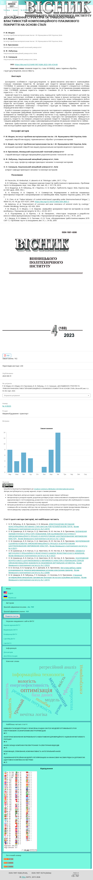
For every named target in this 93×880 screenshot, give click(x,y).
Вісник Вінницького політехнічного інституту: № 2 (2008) (44, 571)
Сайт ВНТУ (7, 643)
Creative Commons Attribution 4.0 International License (54, 489)
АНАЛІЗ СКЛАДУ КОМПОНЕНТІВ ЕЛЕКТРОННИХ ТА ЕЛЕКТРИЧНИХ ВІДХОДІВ (31, 745)
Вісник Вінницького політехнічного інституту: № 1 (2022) (41, 538)
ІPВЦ (24, 877)
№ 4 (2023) (24, 10)
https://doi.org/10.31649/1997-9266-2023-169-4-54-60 (36, 64)
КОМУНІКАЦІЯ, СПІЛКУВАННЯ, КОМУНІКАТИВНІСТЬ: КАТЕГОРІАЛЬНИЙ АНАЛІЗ (32, 751)
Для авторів (8, 652)
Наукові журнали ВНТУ (12, 625)
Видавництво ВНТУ (11, 630)
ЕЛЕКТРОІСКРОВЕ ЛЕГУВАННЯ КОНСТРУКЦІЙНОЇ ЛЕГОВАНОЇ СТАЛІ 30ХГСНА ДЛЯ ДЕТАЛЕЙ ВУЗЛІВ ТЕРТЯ (41, 525)
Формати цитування (12, 395)
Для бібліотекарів (10, 656)
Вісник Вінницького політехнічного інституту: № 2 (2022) (45, 564)
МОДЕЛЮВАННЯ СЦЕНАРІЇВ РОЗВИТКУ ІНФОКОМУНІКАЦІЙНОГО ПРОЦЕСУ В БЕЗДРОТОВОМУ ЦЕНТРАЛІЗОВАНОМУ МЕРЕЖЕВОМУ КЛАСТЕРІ (49, 543)
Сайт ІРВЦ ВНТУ (9, 639)
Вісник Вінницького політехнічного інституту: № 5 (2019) (44, 527)
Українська (12, 598)
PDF (7, 355)
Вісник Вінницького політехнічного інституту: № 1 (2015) (48, 578)
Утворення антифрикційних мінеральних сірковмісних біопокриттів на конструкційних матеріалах (45, 576)
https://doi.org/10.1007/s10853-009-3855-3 (52, 201)
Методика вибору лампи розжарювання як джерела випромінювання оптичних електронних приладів (45, 569)
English (10, 593)
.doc (28, 607)
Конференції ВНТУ (10, 634)
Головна (7, 10)
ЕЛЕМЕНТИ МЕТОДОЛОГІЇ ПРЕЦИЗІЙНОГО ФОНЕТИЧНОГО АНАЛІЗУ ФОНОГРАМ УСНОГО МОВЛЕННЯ (47, 552)
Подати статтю (11, 616)
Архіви (15, 10)
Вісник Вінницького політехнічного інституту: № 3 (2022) (32, 555)
